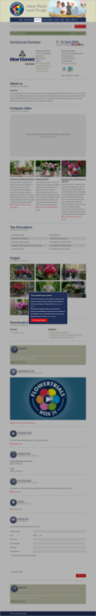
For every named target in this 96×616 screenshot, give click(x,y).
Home (21, 19)
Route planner (47, 19)
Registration (28, 19)
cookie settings (51, 316)
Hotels (56, 19)
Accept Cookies (40, 320)
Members (38, 19)
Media (68, 19)
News (62, 19)
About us (74, 19)
